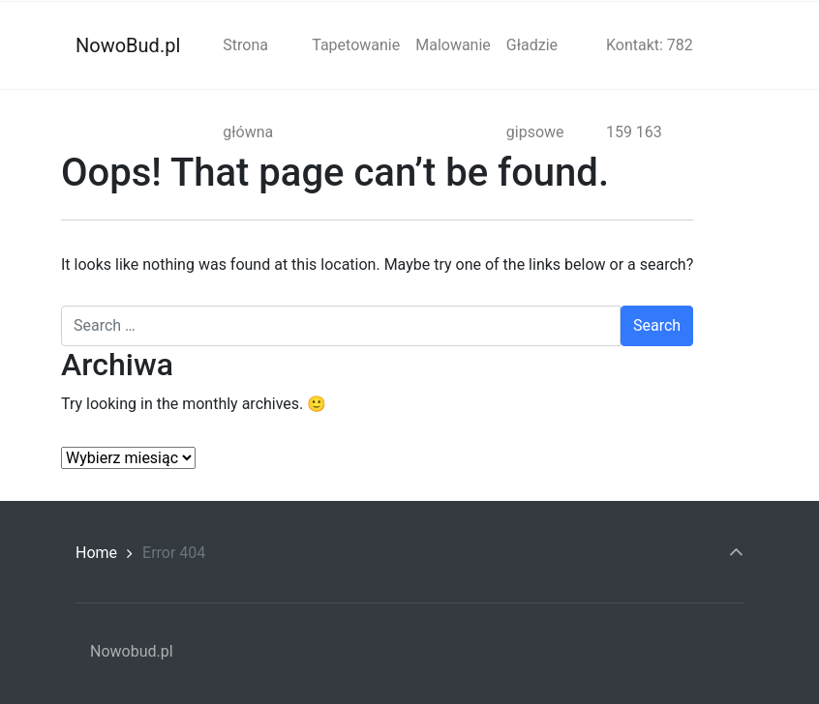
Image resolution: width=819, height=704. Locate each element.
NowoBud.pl (128, 45)
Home (96, 552)
